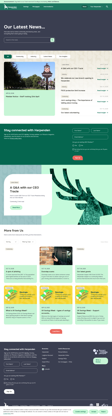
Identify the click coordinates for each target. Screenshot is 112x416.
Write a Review (98, 362)
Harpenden (45, 353)
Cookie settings (80, 411)
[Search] (52, 40)
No (13, 380)
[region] (56, 411)
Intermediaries (49, 7)
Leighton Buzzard (47, 356)
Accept (103, 411)
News (84, 7)
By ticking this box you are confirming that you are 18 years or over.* (20, 384)
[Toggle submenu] (102, 7)
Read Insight (101, 68)
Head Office (45, 363)
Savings (26, 7)
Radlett (44, 359)
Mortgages (36, 7)
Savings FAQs (62, 359)
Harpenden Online (63, 356)
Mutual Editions (63, 353)
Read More (16, 208)
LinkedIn (46, 370)
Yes (7, 380)
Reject (93, 411)
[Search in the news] (29, 40)
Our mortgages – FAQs (65, 363)
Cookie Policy (7, 413)
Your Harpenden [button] (95, 7)
